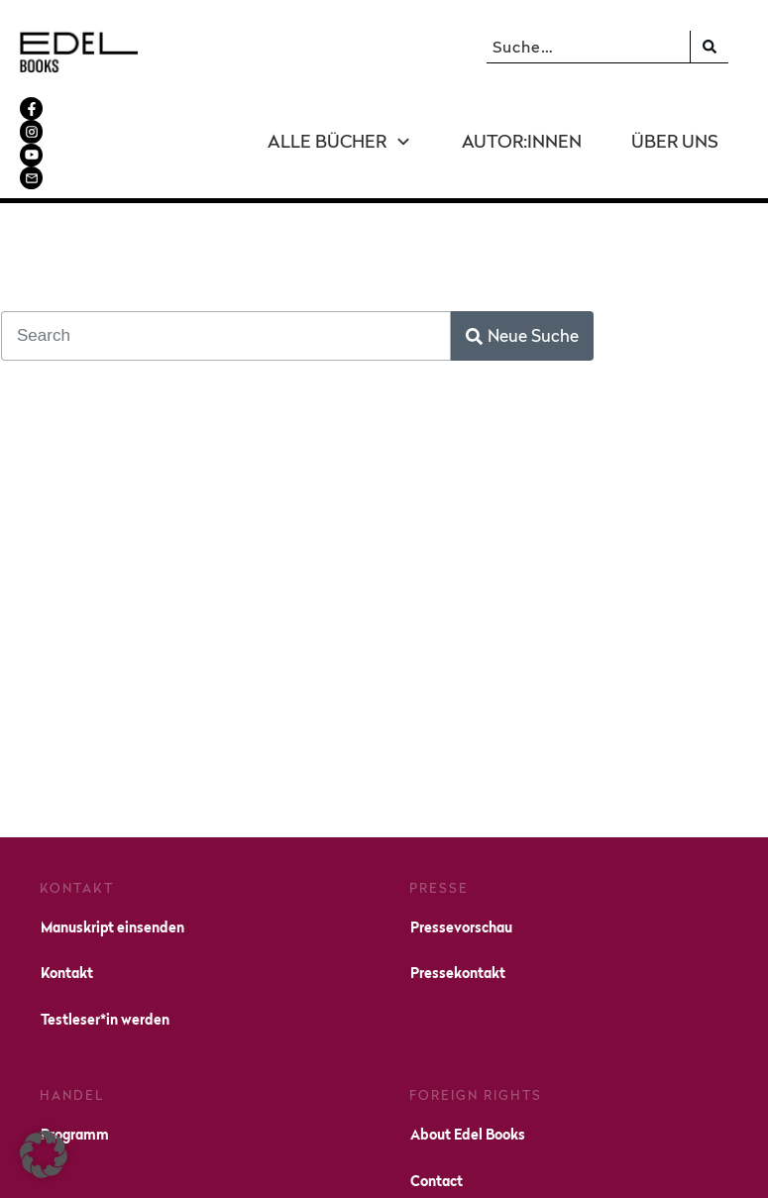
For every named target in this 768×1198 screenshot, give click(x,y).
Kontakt (67, 886)
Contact (436, 1093)
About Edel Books (467, 1046)
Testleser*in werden (105, 932)
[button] (43, 1154)
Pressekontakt (457, 886)
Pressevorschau (461, 839)
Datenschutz (579, 1168)
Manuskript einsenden (112, 839)
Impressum (485, 1168)
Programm (75, 1046)
